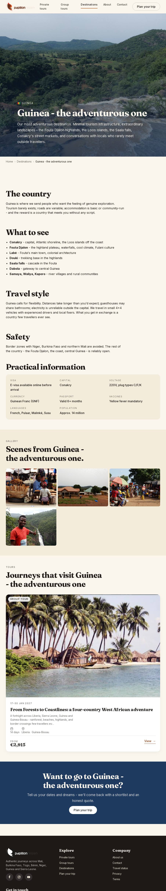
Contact (122, 4)
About (107, 4)
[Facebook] (9, 877)
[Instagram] (19, 877)
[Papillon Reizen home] (20, 6)
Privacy (117, 873)
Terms (116, 879)
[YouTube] (28, 877)
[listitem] (31, 487)
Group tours (65, 6)
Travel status (120, 868)
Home (9, 161)
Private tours (45, 6)
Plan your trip (146, 6)
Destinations (89, 4)
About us (118, 857)
